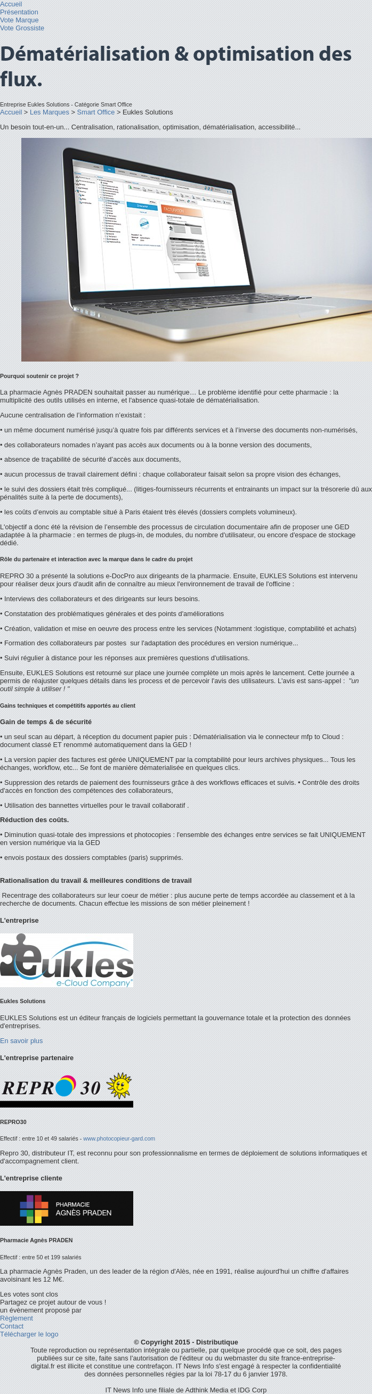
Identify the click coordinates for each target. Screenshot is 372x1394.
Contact (11, 1326)
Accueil (11, 4)
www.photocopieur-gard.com (119, 1138)
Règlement (16, 1318)
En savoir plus (21, 1041)
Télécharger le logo (29, 1334)
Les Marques (49, 112)
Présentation (19, 12)
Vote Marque (19, 20)
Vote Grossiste (22, 28)
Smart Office (96, 112)
